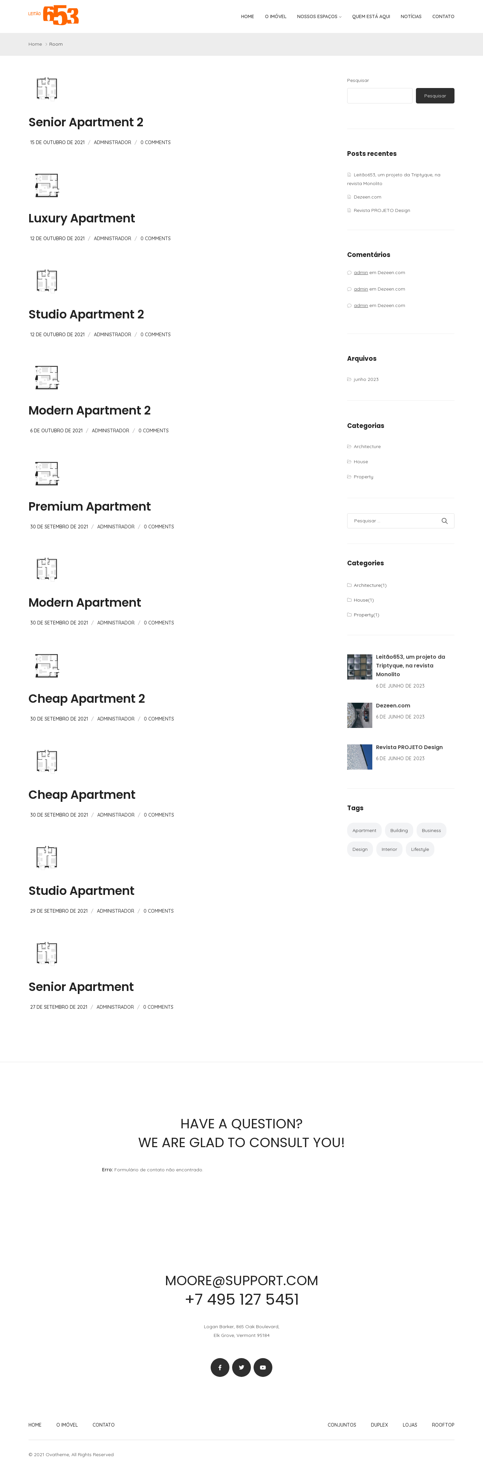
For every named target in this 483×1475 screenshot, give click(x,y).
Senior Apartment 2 (86, 122)
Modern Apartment (85, 602)
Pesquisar (358, 80)
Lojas (410, 1425)
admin (361, 272)
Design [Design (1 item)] (360, 849)
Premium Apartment (90, 506)
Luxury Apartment (82, 218)
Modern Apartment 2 (90, 410)
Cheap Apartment (82, 794)
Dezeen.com (367, 197)
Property (363, 477)
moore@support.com (241, 1280)
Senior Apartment (81, 987)
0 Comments (156, 142)
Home (247, 16)
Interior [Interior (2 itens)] (389, 849)
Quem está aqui (371, 16)
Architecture (367, 446)
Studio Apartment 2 (86, 314)
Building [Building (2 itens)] (399, 830)
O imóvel (275, 16)
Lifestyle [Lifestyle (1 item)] (420, 849)
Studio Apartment (82, 890)
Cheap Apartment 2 (87, 698)
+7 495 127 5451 (241, 1299)
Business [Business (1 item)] (431, 830)
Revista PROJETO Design (382, 210)
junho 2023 (366, 379)
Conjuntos (342, 1425)
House (361, 462)
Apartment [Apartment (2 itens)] (364, 830)
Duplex (379, 1425)
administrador (112, 142)
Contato (443, 16)
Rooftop (443, 1425)
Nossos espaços (317, 16)
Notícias (411, 16)
